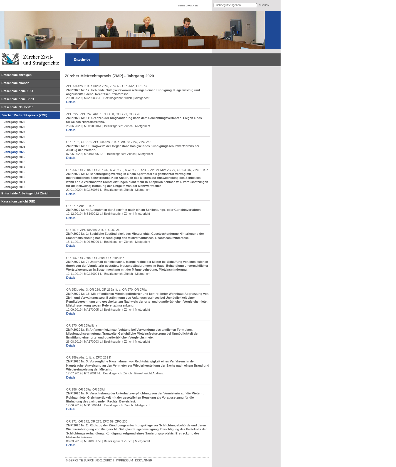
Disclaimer (143, 460)
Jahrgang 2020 (14, 152)
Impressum (124, 460)
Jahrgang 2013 (14, 187)
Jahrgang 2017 (14, 167)
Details (71, 101)
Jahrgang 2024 (14, 132)
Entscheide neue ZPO (17, 91)
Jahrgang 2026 (14, 121)
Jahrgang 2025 (14, 127)
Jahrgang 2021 (14, 147)
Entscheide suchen (15, 83)
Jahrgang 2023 (14, 137)
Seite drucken (188, 5)
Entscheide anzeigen (16, 74)
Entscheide (82, 59)
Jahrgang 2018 (14, 162)
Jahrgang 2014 (14, 182)
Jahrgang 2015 (14, 177)
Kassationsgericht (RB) (18, 201)
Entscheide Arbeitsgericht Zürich (25, 193)
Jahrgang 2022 (14, 142)
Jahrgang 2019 (14, 157)
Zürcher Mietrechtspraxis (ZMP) (24, 115)
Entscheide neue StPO (17, 99)
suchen (264, 5)
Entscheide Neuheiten (17, 107)
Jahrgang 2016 (14, 172)
